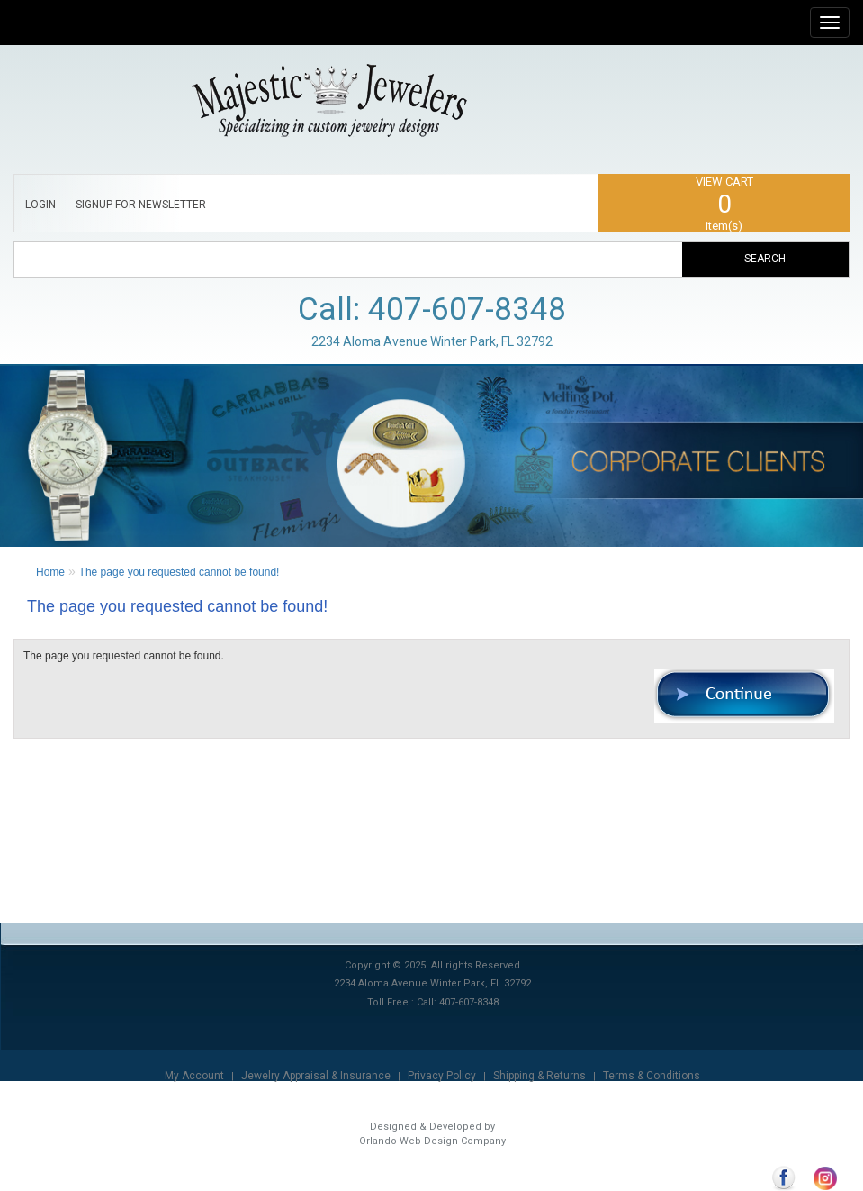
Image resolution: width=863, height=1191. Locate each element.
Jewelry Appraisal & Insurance (316, 1075)
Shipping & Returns (539, 1075)
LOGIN (40, 204)
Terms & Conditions (651, 1075)
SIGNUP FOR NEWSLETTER (141, 204)
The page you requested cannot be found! (179, 572)
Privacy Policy (442, 1075)
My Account (194, 1075)
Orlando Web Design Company (432, 1141)
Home (50, 572)
